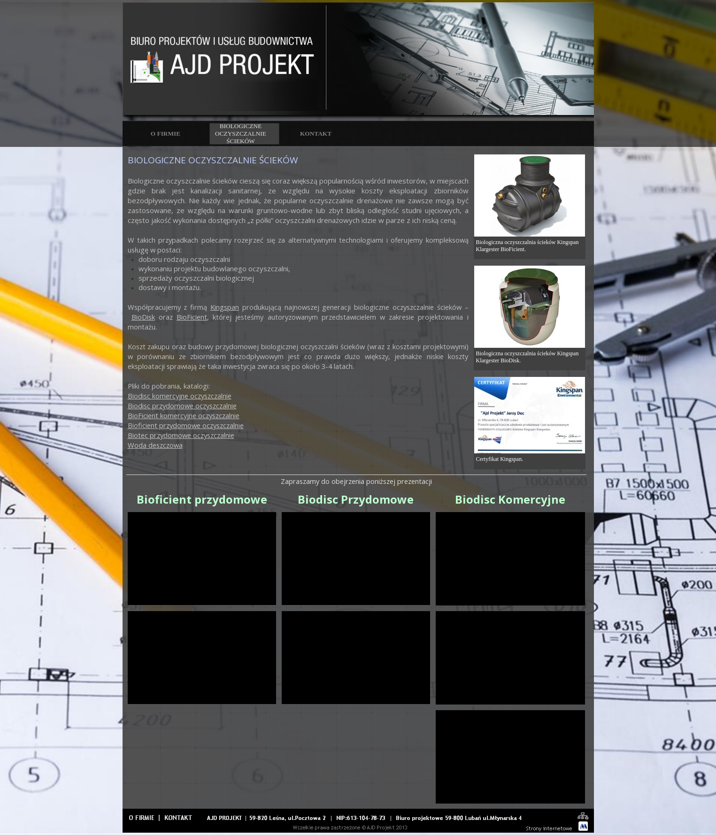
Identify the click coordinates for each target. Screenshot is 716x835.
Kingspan (224, 307)
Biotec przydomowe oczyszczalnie (181, 435)
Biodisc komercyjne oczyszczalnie (179, 395)
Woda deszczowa (155, 445)
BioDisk (143, 317)
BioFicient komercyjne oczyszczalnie (183, 415)
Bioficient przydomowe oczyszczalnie (186, 425)
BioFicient (192, 317)
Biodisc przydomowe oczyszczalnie (182, 405)
